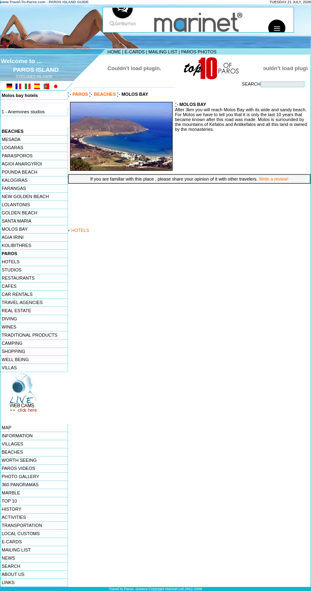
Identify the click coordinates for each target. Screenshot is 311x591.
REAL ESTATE (16, 310)
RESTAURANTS (18, 278)
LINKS (8, 582)
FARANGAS (14, 188)
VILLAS (9, 367)
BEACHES (12, 452)
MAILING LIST (162, 51)
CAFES (9, 286)
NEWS (8, 558)
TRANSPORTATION (22, 525)
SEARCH (11, 566)
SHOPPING (13, 351)
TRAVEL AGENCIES (22, 302)
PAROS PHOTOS (199, 51)
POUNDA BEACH (19, 172)
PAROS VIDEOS (18, 468)
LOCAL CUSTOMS (21, 533)
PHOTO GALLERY (20, 476)
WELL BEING (15, 359)
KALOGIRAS (15, 180)
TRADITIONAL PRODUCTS (29, 335)
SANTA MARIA (16, 220)
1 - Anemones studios (23, 112)
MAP (6, 427)
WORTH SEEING (19, 460)
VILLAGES (12, 443)
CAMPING (12, 343)
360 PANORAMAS (20, 484)
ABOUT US (13, 574)
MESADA (11, 139)
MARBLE (11, 492)
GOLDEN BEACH (19, 212)
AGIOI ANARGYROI (22, 163)
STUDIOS (12, 269)
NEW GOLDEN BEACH (25, 196)
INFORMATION (17, 435)
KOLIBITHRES (16, 245)
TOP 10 (9, 500)
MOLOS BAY (15, 229)
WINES (9, 326)
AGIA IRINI (13, 237)
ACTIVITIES (14, 517)
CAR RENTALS (17, 294)
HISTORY (12, 509)
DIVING (9, 318)
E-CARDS (135, 51)
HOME (114, 51)
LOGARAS (12, 147)
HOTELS (11, 261)
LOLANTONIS (16, 204)
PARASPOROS (17, 155)
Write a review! (274, 178)
